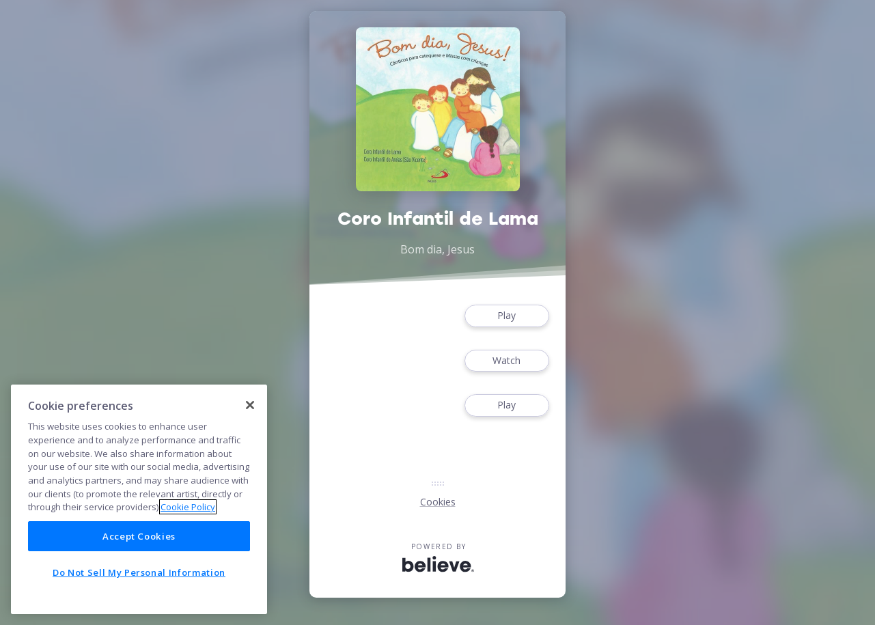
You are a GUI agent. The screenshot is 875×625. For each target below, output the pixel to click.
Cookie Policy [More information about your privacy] (188, 507)
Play (506, 316)
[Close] (250, 405)
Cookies (438, 501)
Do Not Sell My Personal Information (139, 572)
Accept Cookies (139, 536)
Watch (506, 361)
